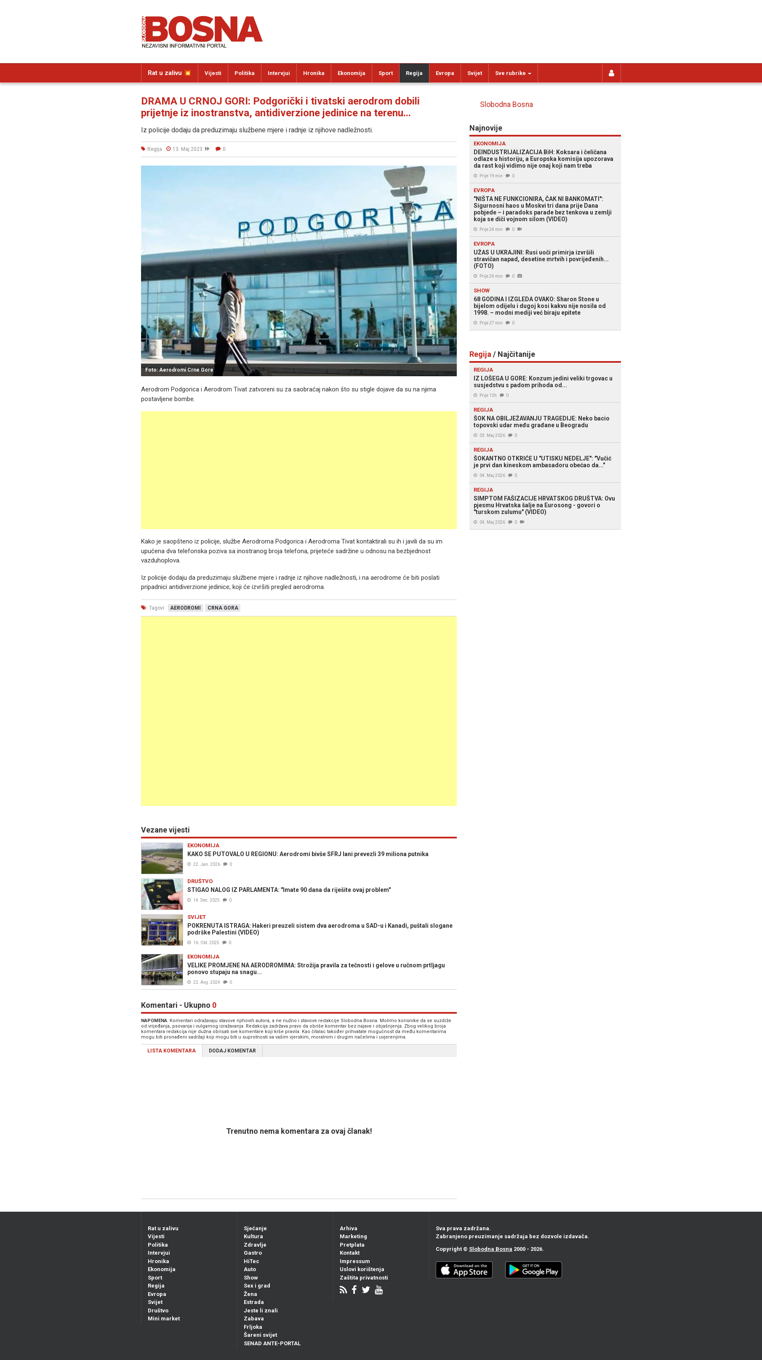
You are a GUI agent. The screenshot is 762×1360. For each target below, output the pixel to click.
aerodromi (185, 608)
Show (251, 1277)
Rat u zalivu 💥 (170, 73)
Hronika (314, 73)
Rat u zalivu (163, 1228)
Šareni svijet (260, 1335)
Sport (385, 73)
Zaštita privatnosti (364, 1277)
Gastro (253, 1253)
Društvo (158, 1310)
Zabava (254, 1318)
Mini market (164, 1318)
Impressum (355, 1261)
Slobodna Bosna (506, 104)
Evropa (445, 73)
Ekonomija (351, 73)
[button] (449, 173)
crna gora (223, 608)
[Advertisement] (299, 470)
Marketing (353, 1236)
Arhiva (348, 1228)
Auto (250, 1269)
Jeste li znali (261, 1310)
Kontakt (350, 1253)
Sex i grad (257, 1285)
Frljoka (253, 1327)
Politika (244, 73)
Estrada (254, 1302)
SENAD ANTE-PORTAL (272, 1343)
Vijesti (213, 73)
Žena (250, 1294)
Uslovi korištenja (362, 1269)
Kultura (253, 1236)
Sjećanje (255, 1228)
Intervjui (279, 73)
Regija (414, 73)
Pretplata (352, 1245)
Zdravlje (255, 1245)
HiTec (251, 1261)
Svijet (474, 73)
